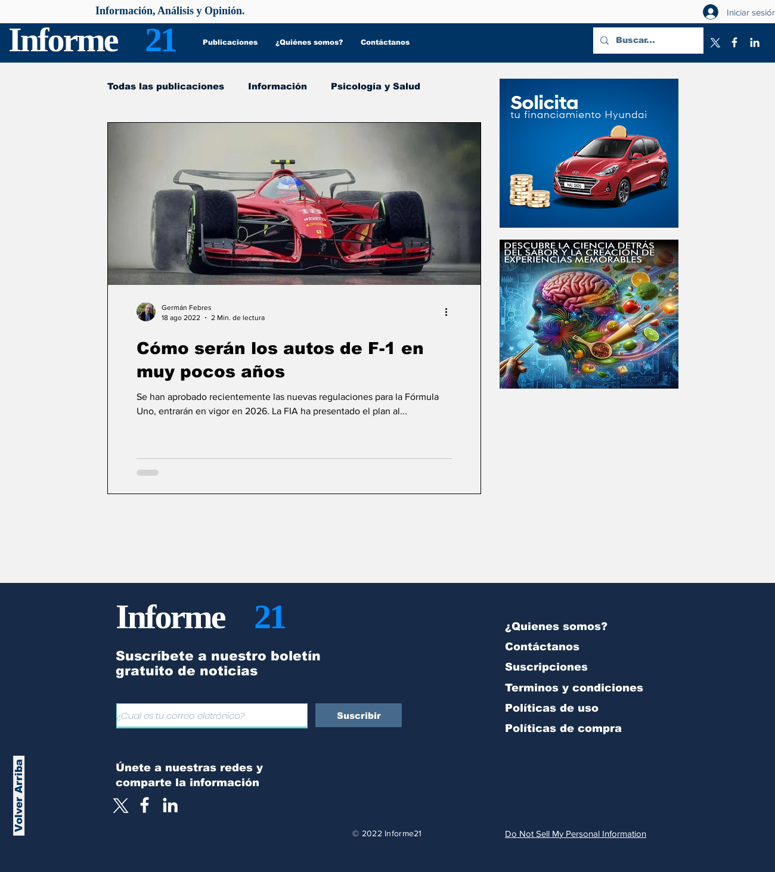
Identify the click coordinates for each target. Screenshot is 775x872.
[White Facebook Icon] (144, 805)
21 (160, 39)
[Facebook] (734, 42)
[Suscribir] (358, 715)
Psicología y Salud (375, 86)
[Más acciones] (450, 312)
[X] (714, 42)
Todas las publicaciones (165, 86)
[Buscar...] (647, 40)
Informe (62, 39)
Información (277, 86)
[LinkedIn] (754, 42)
